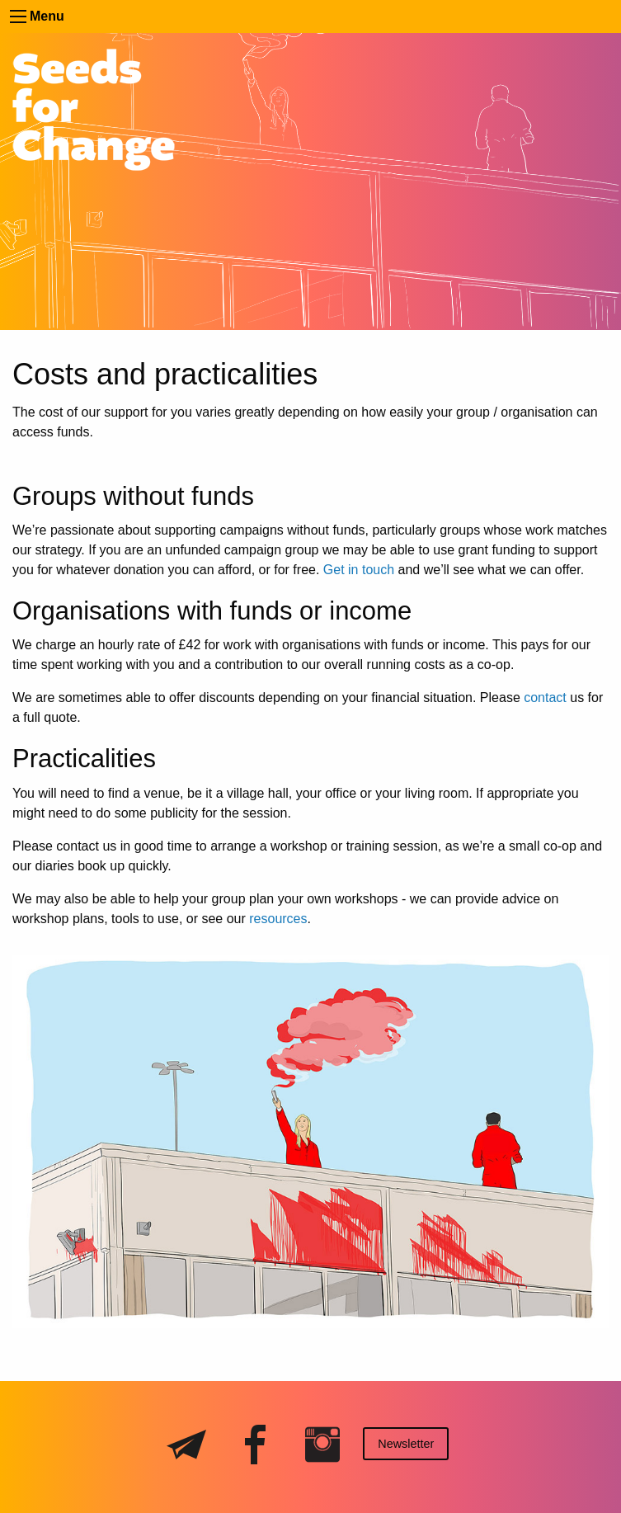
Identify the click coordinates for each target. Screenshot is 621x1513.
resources (278, 919)
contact (545, 698)
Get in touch (358, 570)
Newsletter (406, 1443)
